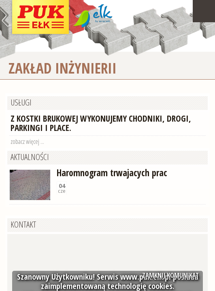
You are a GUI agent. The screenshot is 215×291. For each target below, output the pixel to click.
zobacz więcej (25, 141)
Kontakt (23, 224)
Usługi (21, 102)
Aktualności (30, 156)
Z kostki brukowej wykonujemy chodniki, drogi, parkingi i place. (101, 123)
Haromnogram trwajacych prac (112, 173)
